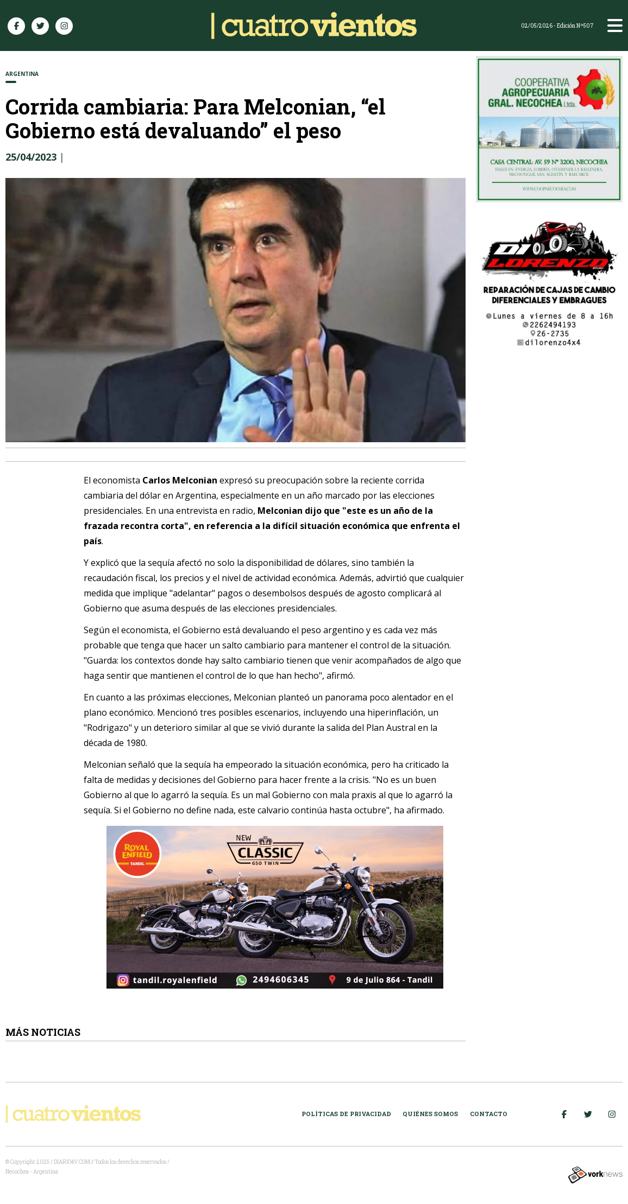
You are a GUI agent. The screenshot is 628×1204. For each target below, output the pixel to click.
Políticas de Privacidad (346, 1114)
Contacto (488, 1114)
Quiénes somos (430, 1114)
